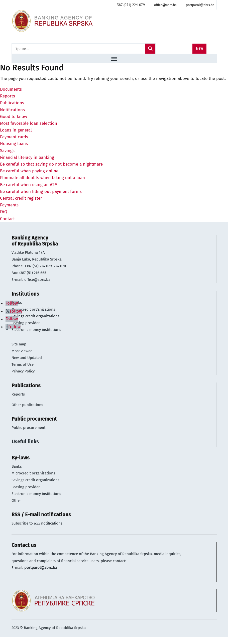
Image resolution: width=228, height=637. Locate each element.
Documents (11, 89)
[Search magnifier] (150, 49)
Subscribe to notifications (37, 523)
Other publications (27, 405)
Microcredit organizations (33, 309)
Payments (9, 205)
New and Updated (27, 357)
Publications (12, 102)
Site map (19, 344)
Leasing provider (26, 323)
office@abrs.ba (37, 279)
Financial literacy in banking (27, 157)
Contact (7, 218)
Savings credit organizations (35, 316)
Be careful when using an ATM (29, 184)
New (199, 48)
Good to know (13, 116)
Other (16, 500)
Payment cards (14, 137)
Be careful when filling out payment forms (41, 191)
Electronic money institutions (36, 329)
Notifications (12, 109)
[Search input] (80, 49)
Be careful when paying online (29, 171)
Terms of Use (23, 364)
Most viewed (22, 351)
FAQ (3, 211)
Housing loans (14, 143)
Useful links (25, 442)
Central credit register (21, 198)
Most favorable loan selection (28, 123)
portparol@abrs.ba (40, 567)
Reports (7, 96)
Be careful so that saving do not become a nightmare (51, 164)
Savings (7, 150)
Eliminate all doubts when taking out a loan (42, 177)
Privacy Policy (23, 371)
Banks (17, 466)
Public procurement (28, 427)
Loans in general (16, 130)
